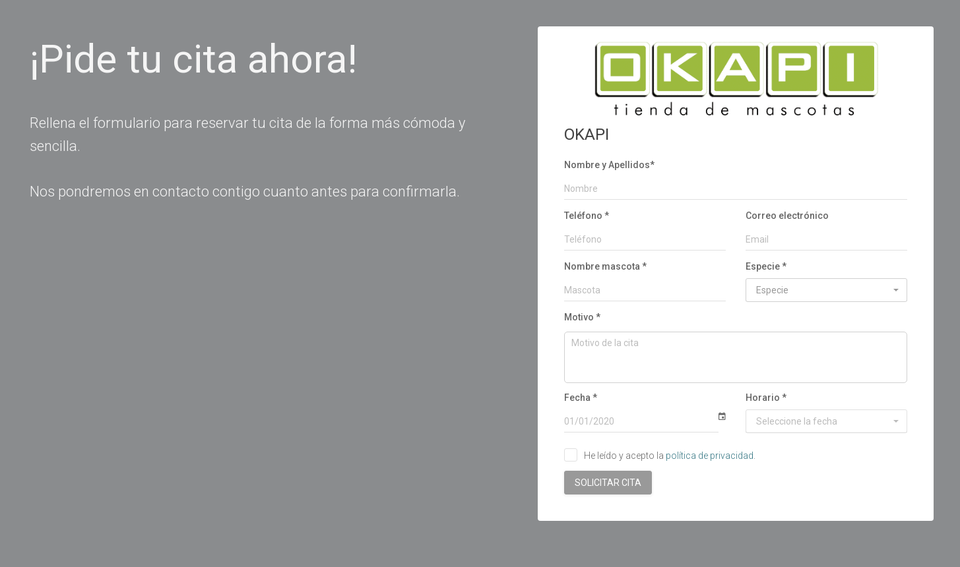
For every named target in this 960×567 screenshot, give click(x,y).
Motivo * (582, 317)
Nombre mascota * (605, 266)
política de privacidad (709, 455)
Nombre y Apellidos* (609, 165)
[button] (826, 290)
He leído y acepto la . (669, 455)
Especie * (766, 266)
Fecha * (580, 397)
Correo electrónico (787, 215)
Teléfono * (586, 215)
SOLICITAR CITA (608, 482)
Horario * (766, 397)
